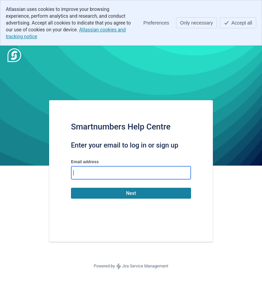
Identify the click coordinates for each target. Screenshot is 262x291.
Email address (85, 161)
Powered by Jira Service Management (131, 266)
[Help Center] (14, 55)
